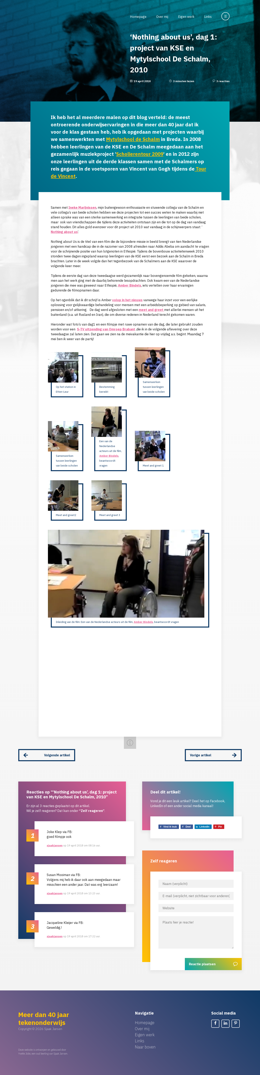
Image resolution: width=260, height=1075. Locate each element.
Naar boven (145, 1046)
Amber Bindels (129, 285)
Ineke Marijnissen (82, 207)
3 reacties (223, 81)
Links (208, 17)
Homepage (138, 17)
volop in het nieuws (127, 299)
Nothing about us (64, 231)
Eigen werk (186, 17)
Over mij (162, 17)
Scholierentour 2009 (140, 153)
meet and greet (151, 309)
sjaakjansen (55, 844)
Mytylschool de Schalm (133, 139)
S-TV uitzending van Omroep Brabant (106, 329)
